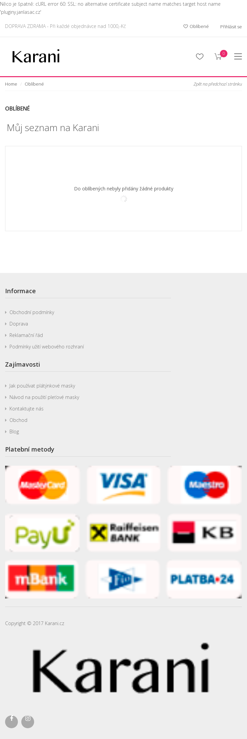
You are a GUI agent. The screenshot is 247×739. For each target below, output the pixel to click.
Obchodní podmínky (31, 312)
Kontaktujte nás (26, 408)
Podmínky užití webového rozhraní (46, 346)
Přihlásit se (231, 27)
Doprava (18, 323)
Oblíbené (196, 27)
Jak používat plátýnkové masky (42, 385)
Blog (14, 431)
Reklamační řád (26, 335)
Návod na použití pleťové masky (44, 397)
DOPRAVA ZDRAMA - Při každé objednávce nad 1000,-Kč (65, 26)
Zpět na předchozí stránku (218, 84)
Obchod (18, 420)
